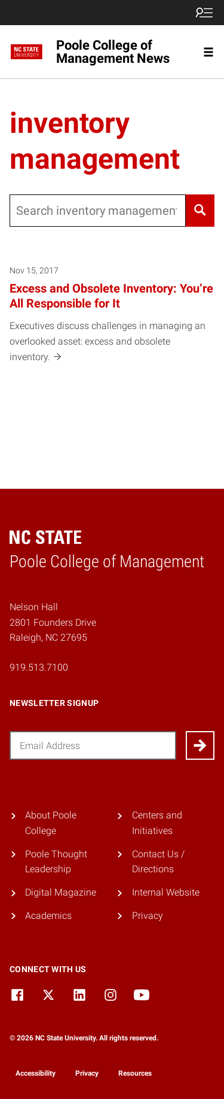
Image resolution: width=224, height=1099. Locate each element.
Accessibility (36, 1073)
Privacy (147, 915)
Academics (48, 915)
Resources (135, 1073)
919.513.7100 (39, 667)
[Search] (200, 210)
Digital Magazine (60, 892)
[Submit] (200, 745)
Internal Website (166, 892)
